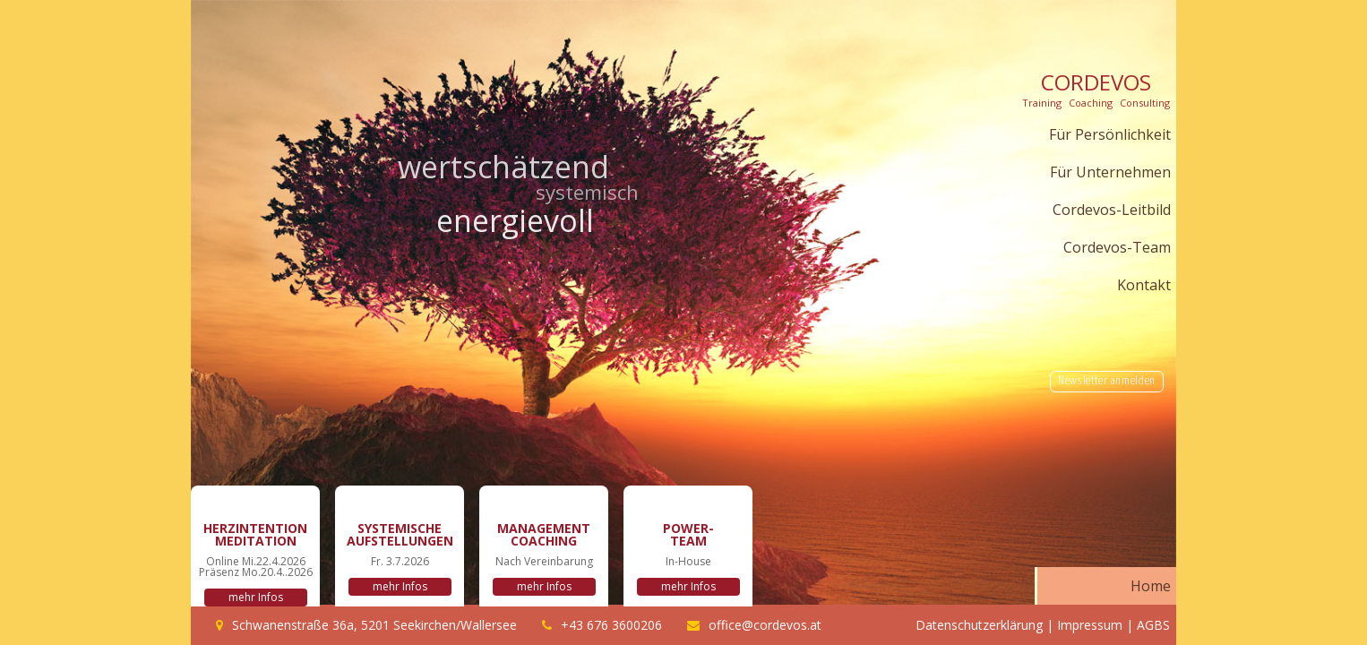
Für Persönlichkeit (1110, 134)
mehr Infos (255, 597)
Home (1151, 586)
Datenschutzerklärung (979, 624)
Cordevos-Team (1117, 247)
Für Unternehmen (1110, 172)
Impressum (1089, 624)
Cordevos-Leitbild (1112, 209)
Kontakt (1144, 285)
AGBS (1153, 624)
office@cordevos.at (765, 624)
